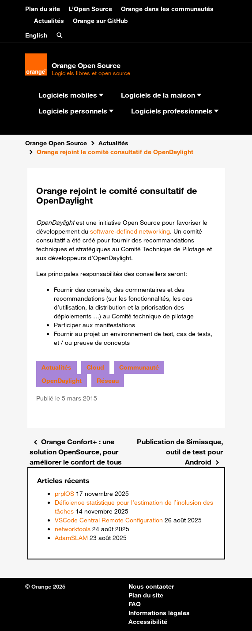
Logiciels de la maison (161, 95)
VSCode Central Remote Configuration (109, 520)
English (36, 35)
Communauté (139, 367)
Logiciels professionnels (174, 110)
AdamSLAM (71, 538)
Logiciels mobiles (70, 95)
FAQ (134, 604)
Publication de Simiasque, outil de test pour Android (180, 451)
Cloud (95, 367)
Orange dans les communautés (167, 9)
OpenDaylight (61, 381)
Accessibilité (147, 622)
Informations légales (159, 613)
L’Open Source (90, 9)
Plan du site (42, 9)
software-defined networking (130, 231)
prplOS (64, 494)
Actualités (49, 21)
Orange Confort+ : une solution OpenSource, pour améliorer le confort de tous (76, 451)
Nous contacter (151, 586)
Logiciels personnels (75, 110)
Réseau (108, 381)
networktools (72, 529)
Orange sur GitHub (100, 21)
